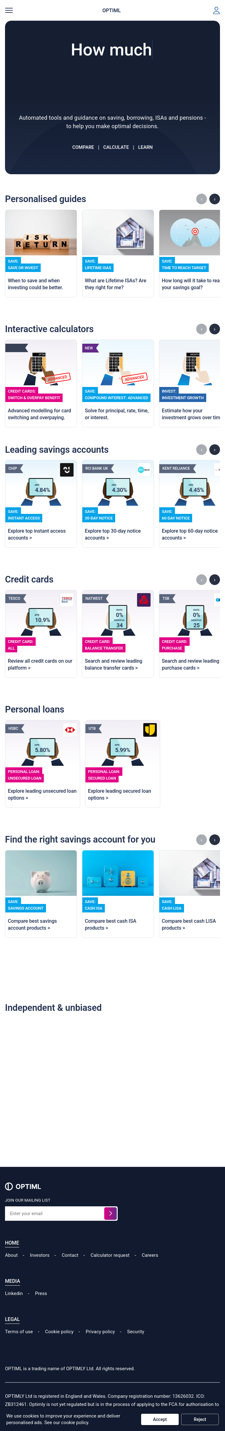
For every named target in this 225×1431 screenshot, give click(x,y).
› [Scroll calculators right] (214, 329)
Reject (200, 1419)
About (11, 1255)
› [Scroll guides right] (214, 199)
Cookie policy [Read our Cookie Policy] (59, 1331)
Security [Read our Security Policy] (135, 1331)
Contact (70, 1255)
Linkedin (14, 1293)
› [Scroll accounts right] (214, 839)
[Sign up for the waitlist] (110, 1213)
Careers (150, 1255)
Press (41, 1293)
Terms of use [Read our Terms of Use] (19, 1331)
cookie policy (74, 1422)
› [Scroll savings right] (214, 449)
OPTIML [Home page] (111, 10)
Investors (40, 1255)
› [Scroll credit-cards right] (214, 579)
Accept (160, 1419)
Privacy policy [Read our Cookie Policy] (100, 1331)
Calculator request (110, 1255)
